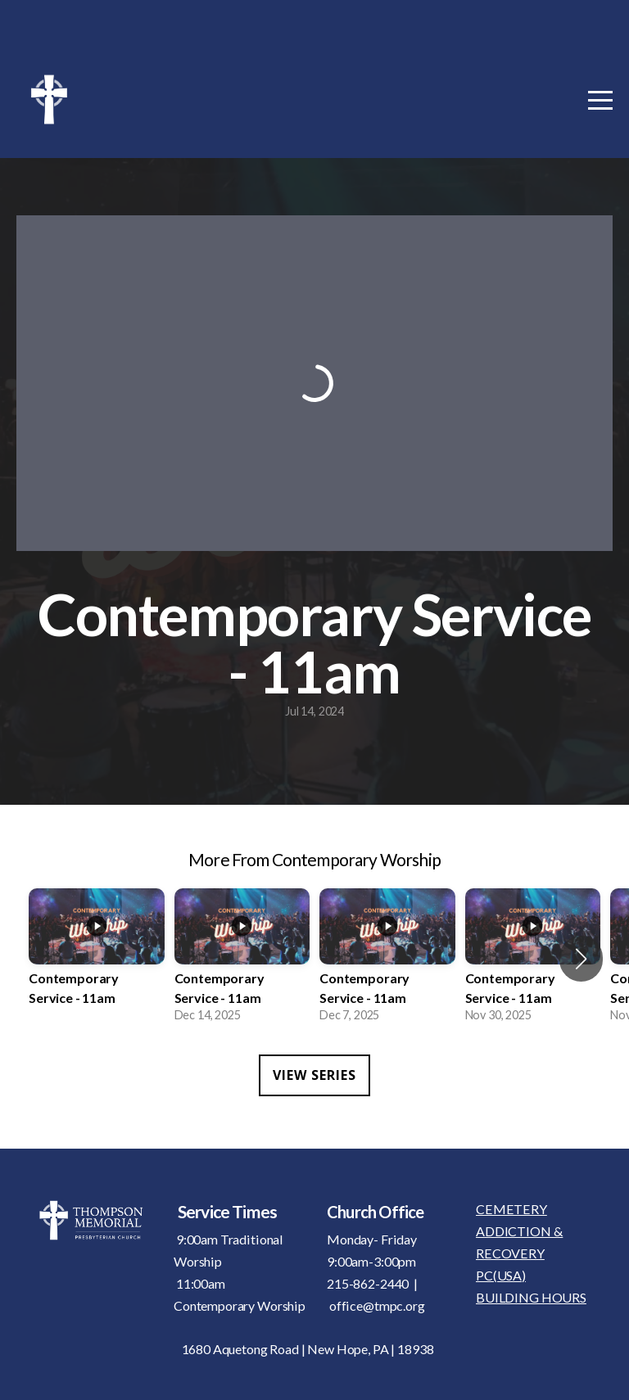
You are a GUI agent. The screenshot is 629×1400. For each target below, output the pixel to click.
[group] (97, 959)
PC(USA (499, 1275)
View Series (314, 1075)
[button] (581, 959)
